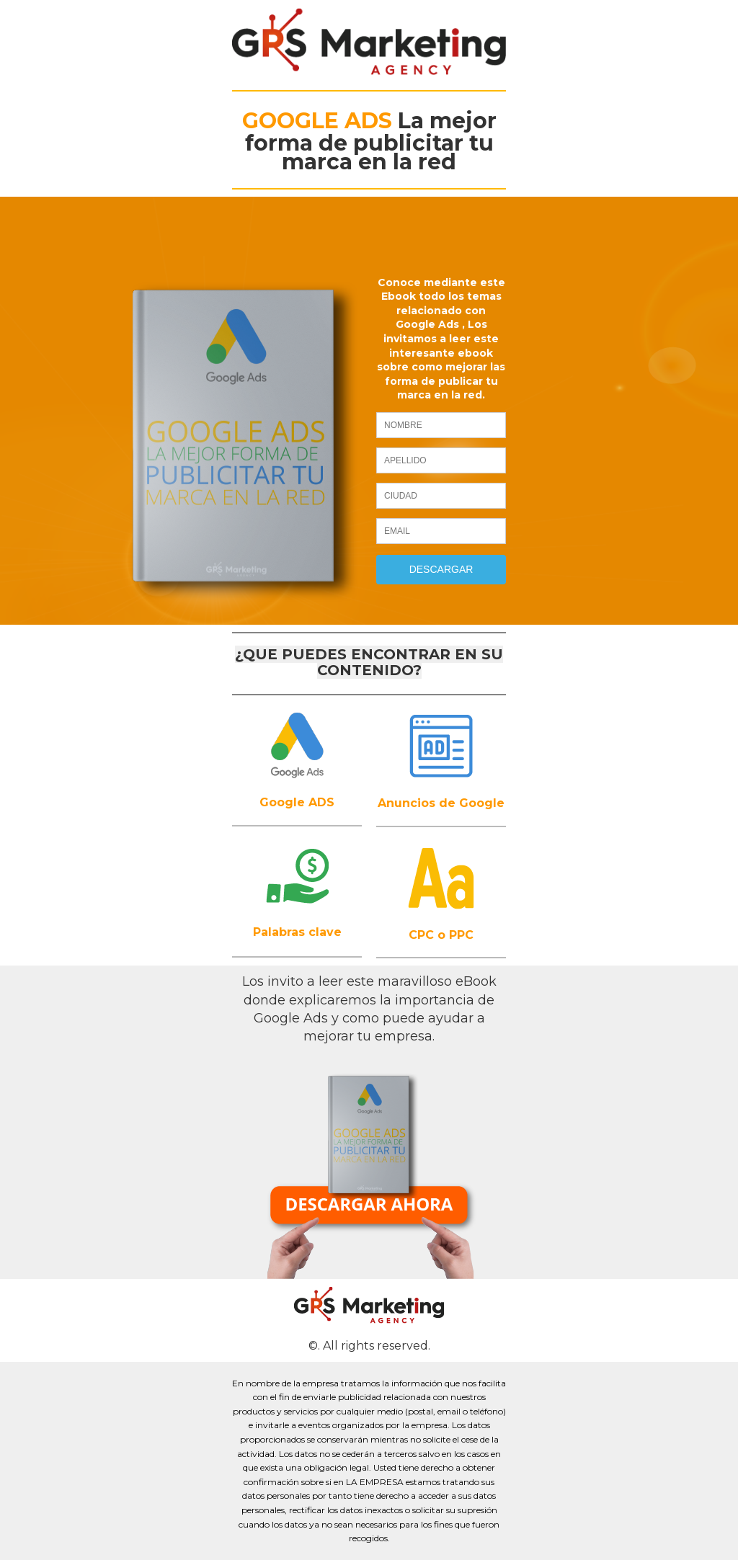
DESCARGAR (441, 569)
